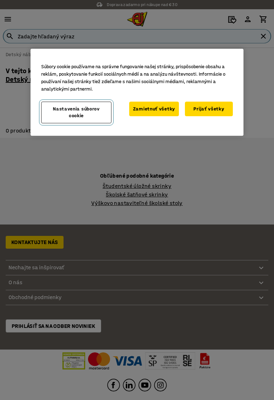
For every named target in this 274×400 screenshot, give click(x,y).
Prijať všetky (208, 109)
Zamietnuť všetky (154, 109)
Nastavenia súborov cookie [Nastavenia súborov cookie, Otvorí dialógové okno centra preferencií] (76, 112)
